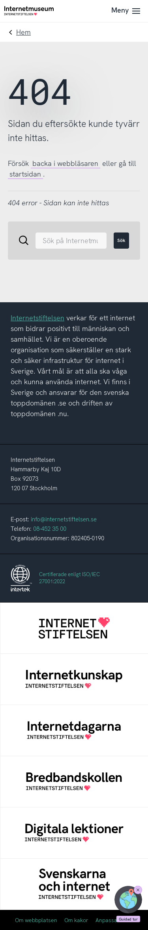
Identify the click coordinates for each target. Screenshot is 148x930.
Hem (23, 32)
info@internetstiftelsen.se (64, 519)
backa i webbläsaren (65, 163)
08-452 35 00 (49, 529)
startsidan (25, 174)
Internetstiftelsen (37, 317)
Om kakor (76, 920)
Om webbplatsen (36, 920)
